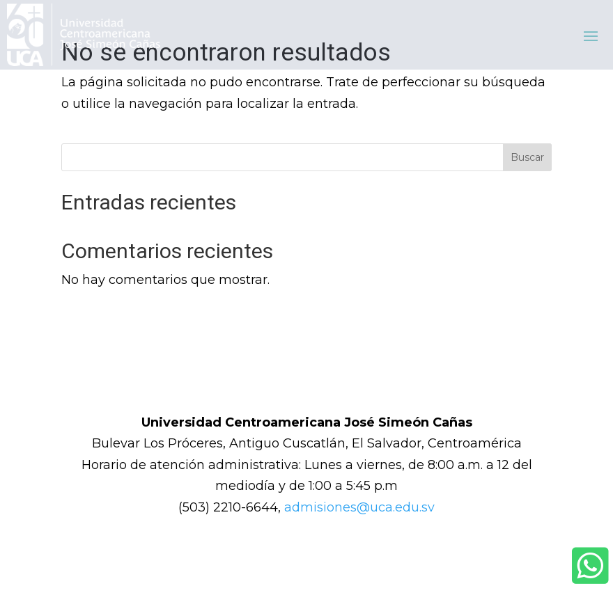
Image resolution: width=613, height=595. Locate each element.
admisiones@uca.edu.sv (359, 507)
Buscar (527, 157)
